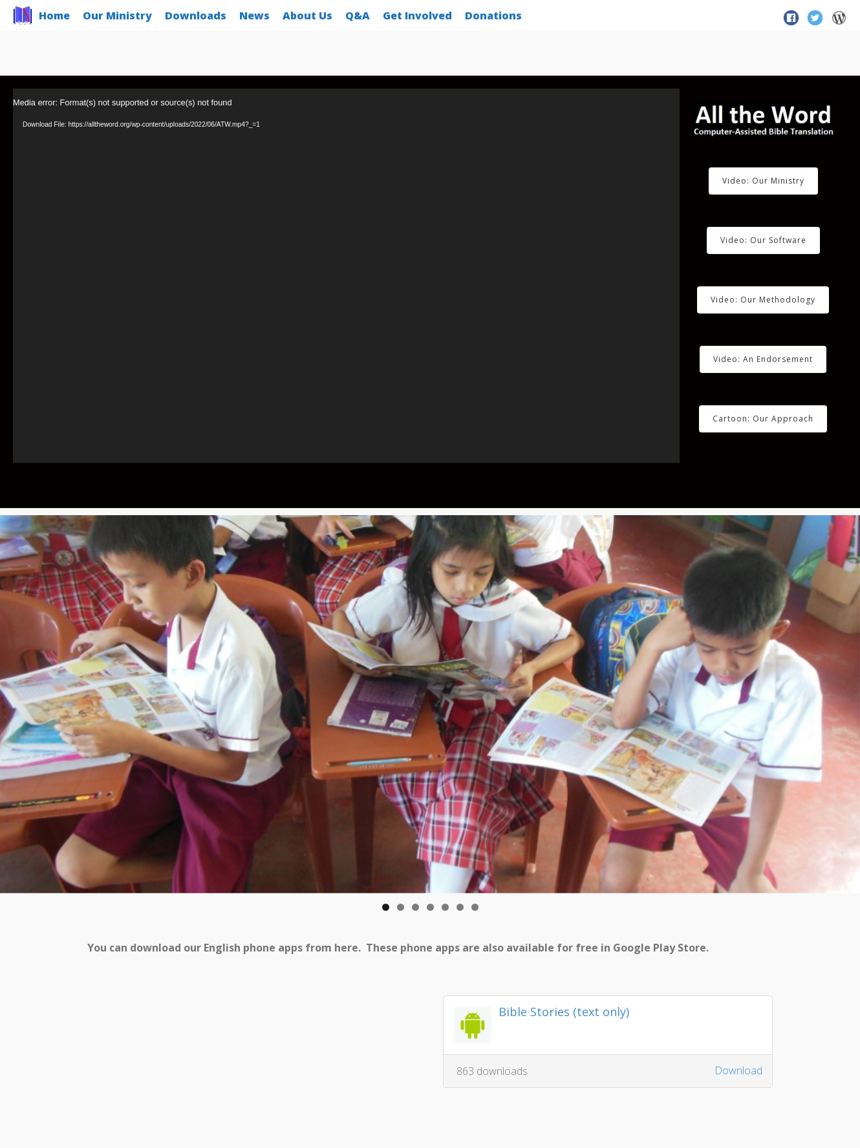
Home (54, 15)
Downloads (195, 15)
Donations (493, 15)
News (254, 15)
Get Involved (417, 15)
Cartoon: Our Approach (763, 418)
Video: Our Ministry (763, 180)
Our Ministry (117, 15)
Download (738, 1070)
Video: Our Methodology (763, 299)
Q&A (357, 15)
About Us (307, 15)
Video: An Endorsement (763, 359)
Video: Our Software (763, 240)
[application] (346, 276)
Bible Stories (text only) (564, 1011)
